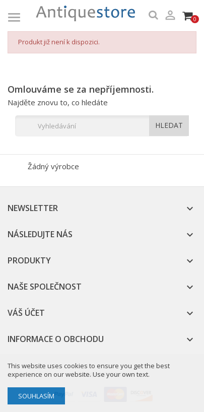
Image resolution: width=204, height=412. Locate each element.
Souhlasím (36, 395)
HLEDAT (169, 125)
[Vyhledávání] (102, 125)
